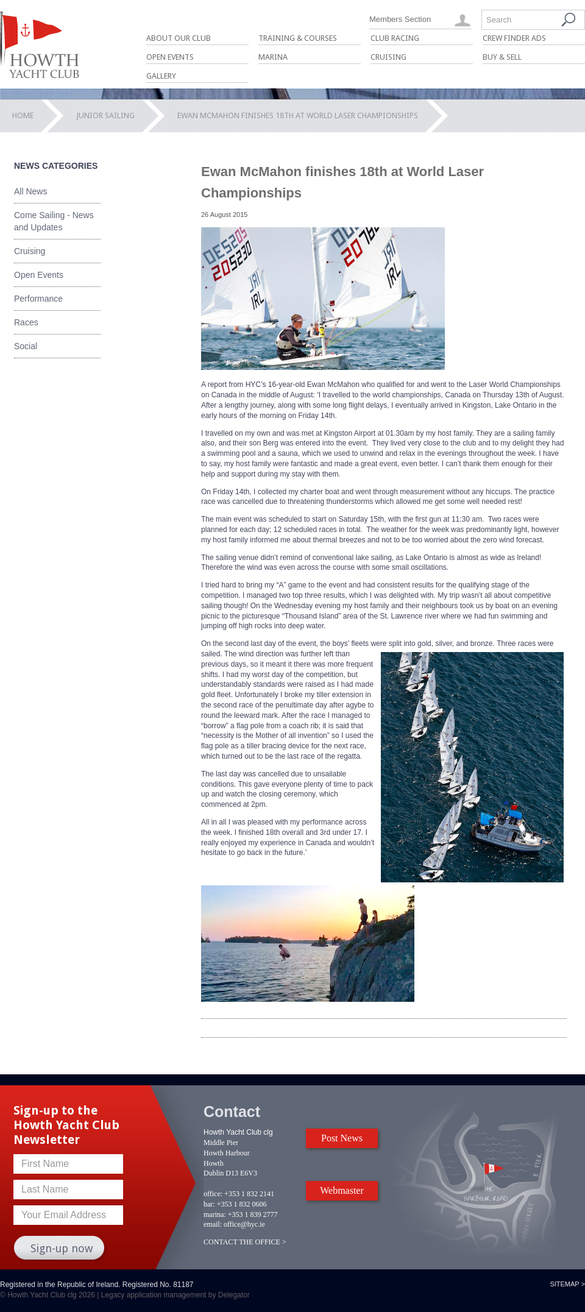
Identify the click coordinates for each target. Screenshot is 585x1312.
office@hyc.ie (244, 1224)
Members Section (400, 19)
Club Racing (394, 38)
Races (26, 322)
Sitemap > (567, 1284)
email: (213, 1224)
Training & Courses (297, 38)
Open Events (170, 57)
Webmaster (342, 1190)
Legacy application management (154, 1295)
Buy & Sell (502, 57)
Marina (273, 57)
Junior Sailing (105, 115)
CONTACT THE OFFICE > (245, 1242)
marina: (215, 1214)
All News (30, 191)
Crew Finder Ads (514, 38)
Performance (38, 298)
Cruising (388, 57)
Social (25, 346)
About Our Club (178, 38)
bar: (209, 1204)
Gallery (161, 75)
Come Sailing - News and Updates (54, 221)
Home (23, 115)
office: (213, 1194)
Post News (342, 1138)
